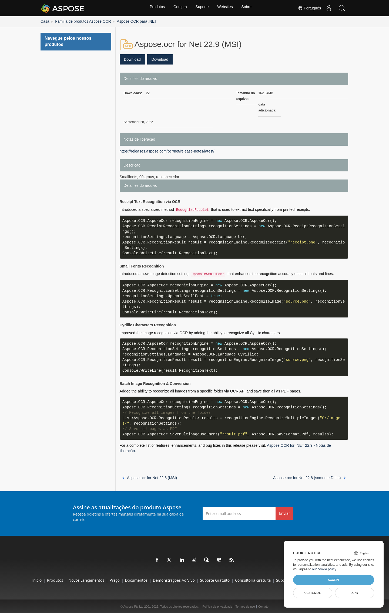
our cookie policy (324, 569)
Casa (44, 21)
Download (132, 58)
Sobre (248, 8)
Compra (179, 8)
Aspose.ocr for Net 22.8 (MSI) (149, 477)
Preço (103, 579)
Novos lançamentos (71, 579)
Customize (312, 592)
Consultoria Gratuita (256, 579)
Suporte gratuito (215, 579)
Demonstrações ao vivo (170, 579)
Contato (263, 606)
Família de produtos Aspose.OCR (78, 21)
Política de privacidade (217, 606)
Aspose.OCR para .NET (125, 21)
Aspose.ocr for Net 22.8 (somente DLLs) (309, 477)
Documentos (129, 579)
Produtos (155, 8)
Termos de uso (245, 606)
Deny (354, 592)
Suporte (202, 8)
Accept (333, 579)
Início (14, 579)
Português (308, 8)
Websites (226, 8)
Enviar (284, 512)
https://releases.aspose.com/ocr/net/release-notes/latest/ (167, 150)
